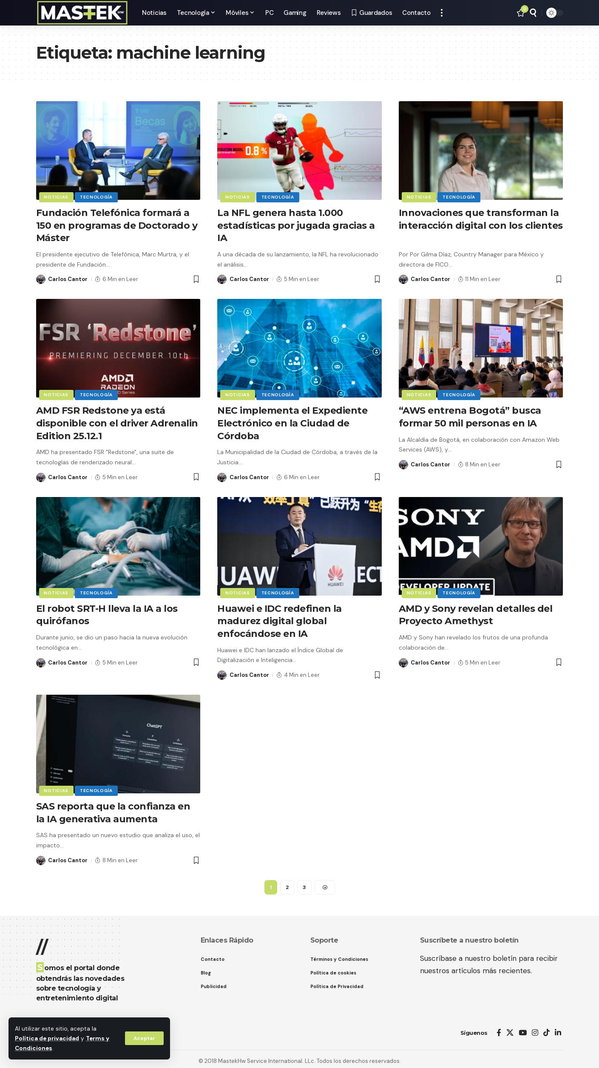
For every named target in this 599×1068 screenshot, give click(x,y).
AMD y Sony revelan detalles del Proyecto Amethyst (476, 612)
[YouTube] (523, 1028)
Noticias (56, 197)
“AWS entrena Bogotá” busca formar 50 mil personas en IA (470, 415)
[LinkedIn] (558, 1028)
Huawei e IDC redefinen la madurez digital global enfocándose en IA (279, 618)
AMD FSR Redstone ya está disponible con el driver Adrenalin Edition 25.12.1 (117, 421)
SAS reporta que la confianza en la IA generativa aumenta (113, 808)
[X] (510, 1028)
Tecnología (96, 197)
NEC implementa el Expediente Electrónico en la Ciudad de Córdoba (292, 421)
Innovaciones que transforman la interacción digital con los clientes (481, 224)
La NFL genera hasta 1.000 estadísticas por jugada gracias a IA (296, 224)
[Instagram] (535, 1028)
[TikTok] (546, 1028)
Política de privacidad (47, 1038)
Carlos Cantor (68, 277)
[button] (144, 1038)
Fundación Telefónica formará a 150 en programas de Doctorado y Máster (117, 224)
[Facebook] (498, 1028)
